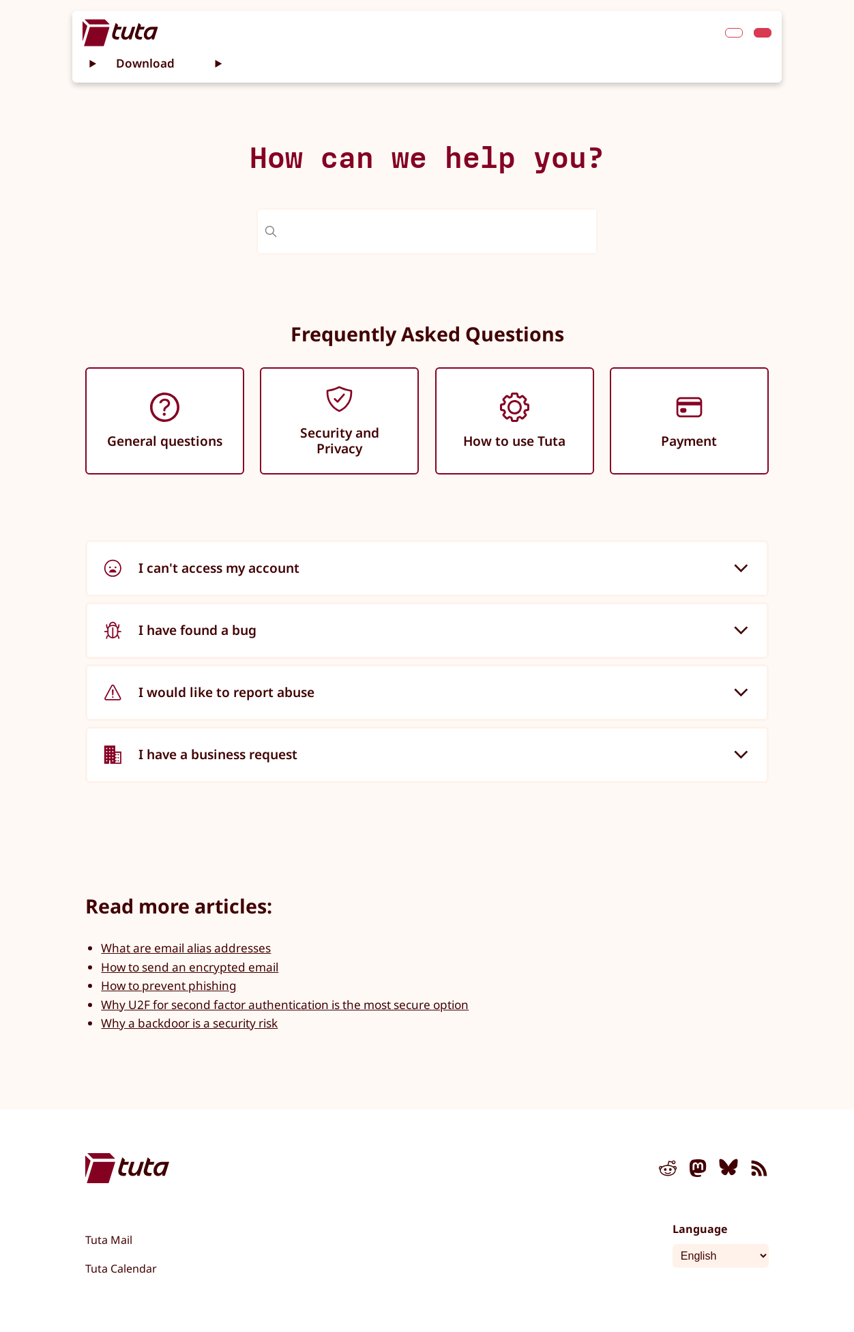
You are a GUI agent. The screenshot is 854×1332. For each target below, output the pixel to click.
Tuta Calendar (121, 1268)
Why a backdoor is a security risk (189, 1023)
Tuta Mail (108, 1239)
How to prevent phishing (169, 985)
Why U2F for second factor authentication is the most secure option (285, 1004)
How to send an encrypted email (189, 967)
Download (145, 63)
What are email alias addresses (186, 948)
